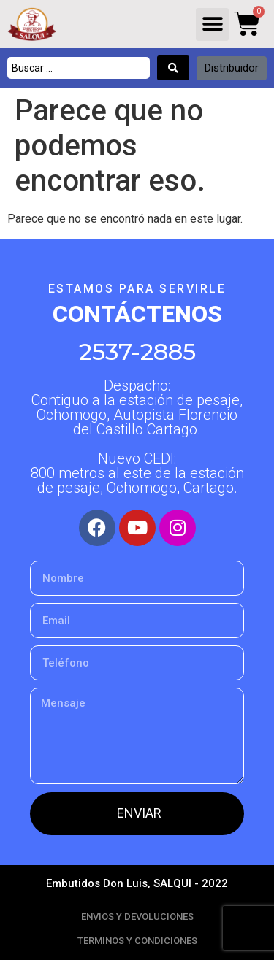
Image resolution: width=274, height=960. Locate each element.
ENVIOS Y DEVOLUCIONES (137, 916)
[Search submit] (173, 67)
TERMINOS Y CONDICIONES (137, 940)
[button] (212, 24)
